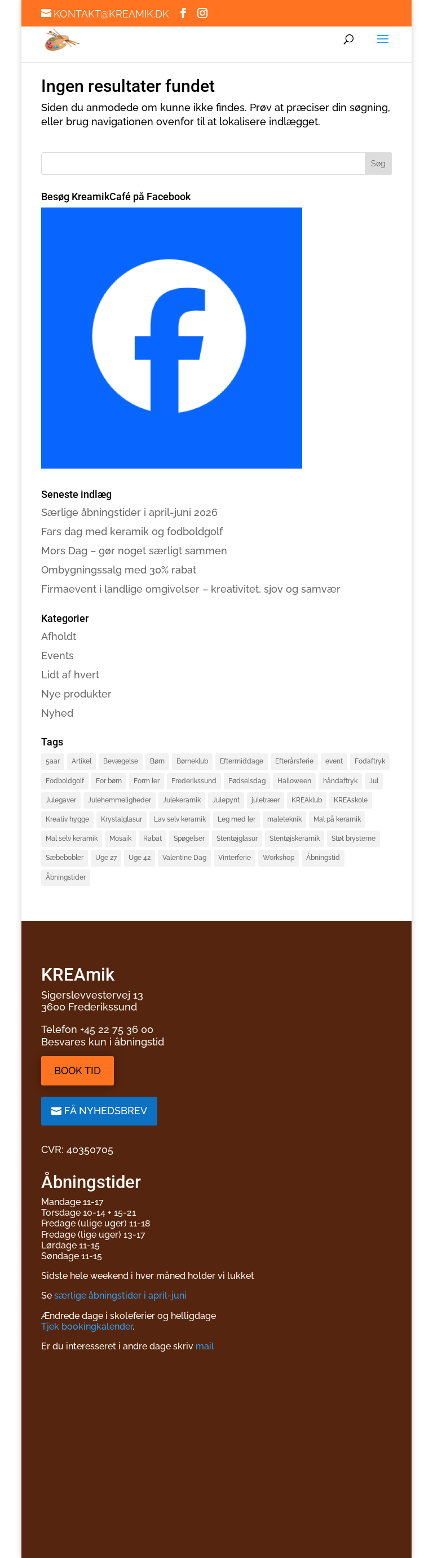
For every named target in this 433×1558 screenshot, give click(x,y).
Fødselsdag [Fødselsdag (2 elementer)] (247, 781)
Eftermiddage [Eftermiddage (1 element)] (241, 761)
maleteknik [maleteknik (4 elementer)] (284, 819)
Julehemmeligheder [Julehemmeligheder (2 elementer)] (119, 800)
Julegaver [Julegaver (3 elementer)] (61, 800)
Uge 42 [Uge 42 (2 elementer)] (140, 858)
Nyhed (57, 713)
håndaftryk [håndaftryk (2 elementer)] (340, 781)
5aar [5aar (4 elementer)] (53, 761)
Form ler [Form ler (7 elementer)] (147, 781)
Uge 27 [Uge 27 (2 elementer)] (106, 858)
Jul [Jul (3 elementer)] (373, 781)
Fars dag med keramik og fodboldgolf (132, 531)
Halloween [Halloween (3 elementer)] (294, 781)
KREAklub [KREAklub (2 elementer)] (306, 800)
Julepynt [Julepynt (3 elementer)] (226, 800)
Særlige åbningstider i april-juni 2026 (129, 512)
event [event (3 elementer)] (334, 761)
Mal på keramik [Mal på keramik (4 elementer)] (337, 819)
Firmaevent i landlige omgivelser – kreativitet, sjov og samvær (191, 589)
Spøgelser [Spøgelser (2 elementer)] (189, 838)
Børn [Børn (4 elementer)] (157, 761)
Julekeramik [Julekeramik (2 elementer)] (182, 800)
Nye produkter (76, 694)
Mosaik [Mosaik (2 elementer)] (120, 838)
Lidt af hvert (70, 675)
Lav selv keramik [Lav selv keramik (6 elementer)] (180, 819)
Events (57, 655)
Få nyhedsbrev (105, 1110)
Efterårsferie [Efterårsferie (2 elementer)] (294, 761)
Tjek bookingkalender (86, 1326)
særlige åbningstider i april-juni (120, 1295)
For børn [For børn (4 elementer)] (109, 781)
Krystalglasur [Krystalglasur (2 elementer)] (121, 819)
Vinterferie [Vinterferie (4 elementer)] (234, 858)
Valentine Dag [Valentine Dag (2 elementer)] (184, 858)
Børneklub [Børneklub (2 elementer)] (192, 761)
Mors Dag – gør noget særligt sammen (134, 551)
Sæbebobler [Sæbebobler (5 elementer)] (64, 858)
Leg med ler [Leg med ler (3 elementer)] (236, 819)
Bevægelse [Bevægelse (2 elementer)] (120, 761)
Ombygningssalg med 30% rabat (118, 570)
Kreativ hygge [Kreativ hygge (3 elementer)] (67, 819)
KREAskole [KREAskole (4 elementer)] (351, 800)
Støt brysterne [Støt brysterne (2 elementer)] (353, 838)
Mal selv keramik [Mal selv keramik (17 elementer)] (72, 838)
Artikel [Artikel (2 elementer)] (81, 761)
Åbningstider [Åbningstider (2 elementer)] (66, 877)
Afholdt (58, 636)
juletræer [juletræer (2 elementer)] (265, 800)
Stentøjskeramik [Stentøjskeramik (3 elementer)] (294, 838)
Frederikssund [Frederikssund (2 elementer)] (193, 781)
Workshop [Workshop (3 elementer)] (278, 858)
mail (205, 1346)
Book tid (77, 1070)
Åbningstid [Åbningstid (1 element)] (323, 858)
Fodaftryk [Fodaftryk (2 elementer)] (370, 761)
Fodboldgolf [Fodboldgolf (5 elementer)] (65, 781)
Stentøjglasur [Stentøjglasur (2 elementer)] (237, 838)
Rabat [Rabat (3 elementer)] (152, 838)
